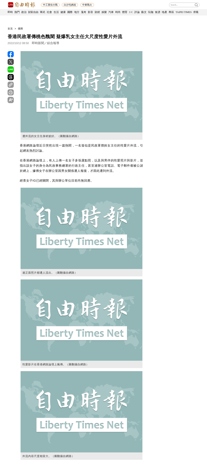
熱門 (17, 12)
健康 (63, 12)
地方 (77, 12)
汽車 (111, 12)
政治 (24, 12)
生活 (56, 12)
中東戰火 (87, 5)
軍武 (42, 12)
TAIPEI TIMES (183, 12)
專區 (171, 12)
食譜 (157, 12)
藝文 (144, 12)
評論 (137, 12)
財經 (97, 12)
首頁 (10, 28)
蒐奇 (83, 12)
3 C (131, 12)
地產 (164, 12)
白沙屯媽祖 (70, 5)
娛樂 (104, 12)
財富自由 (33, 12)
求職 (195, 12)
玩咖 (150, 12)
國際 (70, 12)
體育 (124, 12)
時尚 (118, 12)
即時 (10, 12)
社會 (49, 12)
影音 (90, 12)
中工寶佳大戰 (50, 5)
